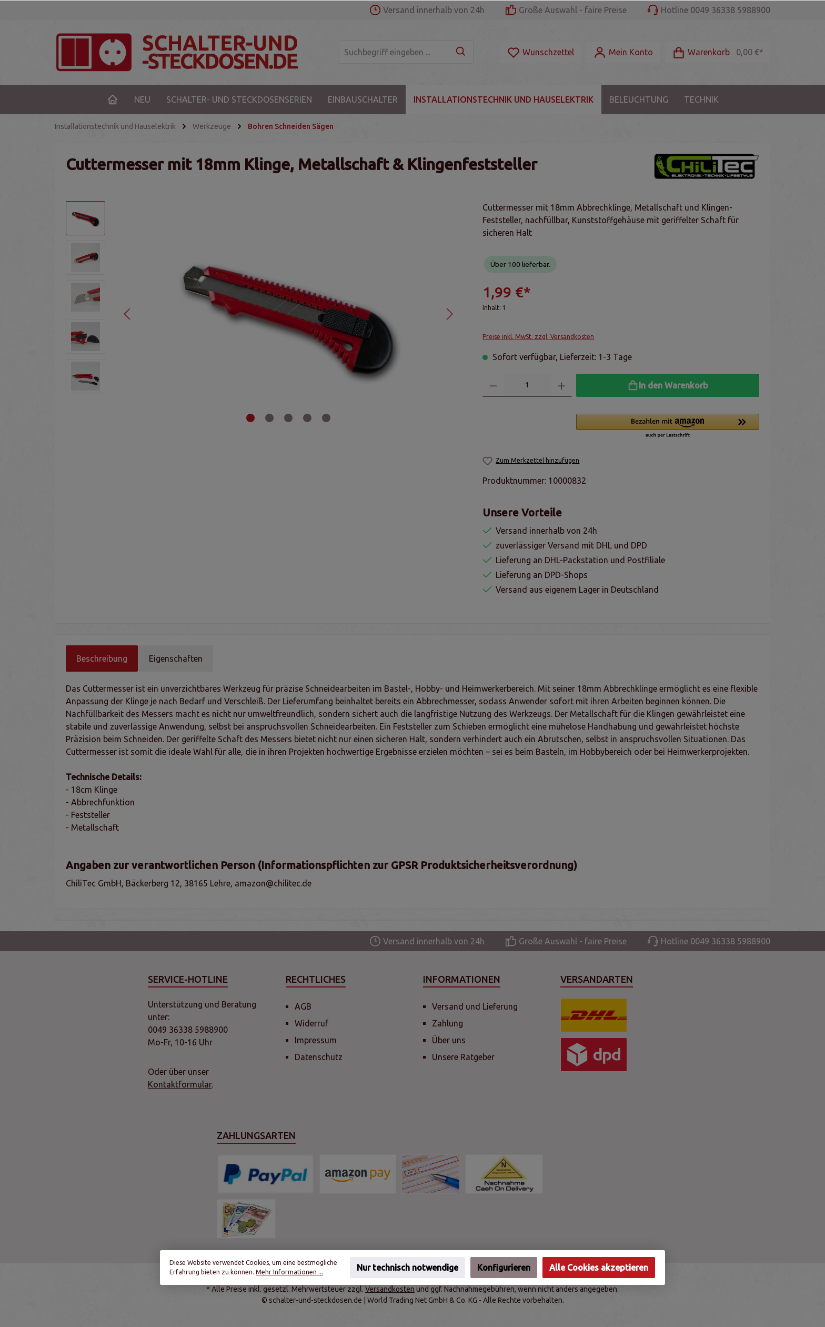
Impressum (316, 1040)
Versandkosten (390, 1289)
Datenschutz (319, 1057)
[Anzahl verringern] (493, 385)
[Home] (112, 99)
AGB (303, 1006)
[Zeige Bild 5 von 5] (326, 418)
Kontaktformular (180, 1084)
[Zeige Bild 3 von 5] (288, 418)
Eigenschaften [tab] (176, 658)
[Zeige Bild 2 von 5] (269, 418)
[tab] (102, 658)
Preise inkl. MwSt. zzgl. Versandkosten (538, 336)
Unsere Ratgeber (463, 1057)
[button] (667, 426)
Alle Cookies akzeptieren (598, 1267)
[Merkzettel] (540, 52)
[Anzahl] (527, 385)
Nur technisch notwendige (407, 1267)
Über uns (449, 1040)
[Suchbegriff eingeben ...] (394, 52)
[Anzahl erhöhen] (561, 385)
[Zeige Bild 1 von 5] (250, 418)
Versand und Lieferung (475, 1006)
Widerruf (311, 1023)
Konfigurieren (503, 1267)
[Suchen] (461, 52)
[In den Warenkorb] (667, 385)
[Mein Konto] (623, 52)
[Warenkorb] (717, 52)
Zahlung (447, 1023)
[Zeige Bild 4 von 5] (307, 418)
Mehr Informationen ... (289, 1272)
